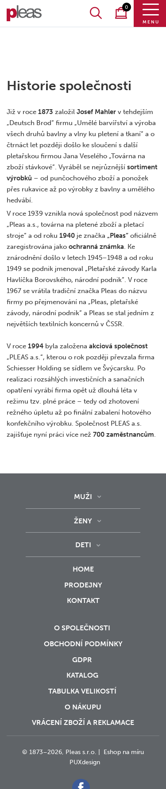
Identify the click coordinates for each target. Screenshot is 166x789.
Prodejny (83, 585)
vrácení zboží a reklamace (83, 722)
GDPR (83, 660)
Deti (83, 545)
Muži (83, 496)
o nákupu (83, 707)
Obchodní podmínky (83, 644)
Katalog (83, 675)
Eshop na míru (124, 752)
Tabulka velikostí (83, 691)
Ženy (83, 521)
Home (83, 569)
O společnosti (83, 628)
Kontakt (83, 606)
